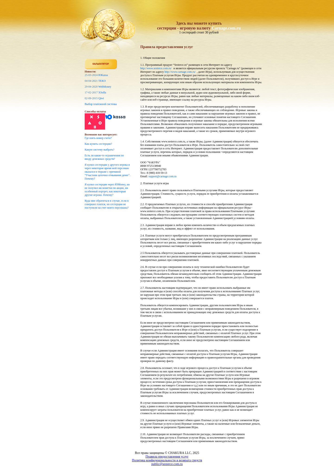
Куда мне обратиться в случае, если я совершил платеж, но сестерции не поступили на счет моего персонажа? (106, 204)
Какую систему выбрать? (99, 149)
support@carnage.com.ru (162, 176)
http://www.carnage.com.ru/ (180, 71)
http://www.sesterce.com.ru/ (156, 68)
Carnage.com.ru (226, 28)
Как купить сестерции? (98, 143)
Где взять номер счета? (98, 138)
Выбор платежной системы (101, 104)
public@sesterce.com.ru (167, 464)
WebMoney (104, 86)
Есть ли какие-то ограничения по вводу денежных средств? (104, 157)
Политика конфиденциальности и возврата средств (167, 460)
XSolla (102, 92)
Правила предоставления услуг (166, 456)
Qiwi (101, 98)
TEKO (102, 80)
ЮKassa (103, 75)
